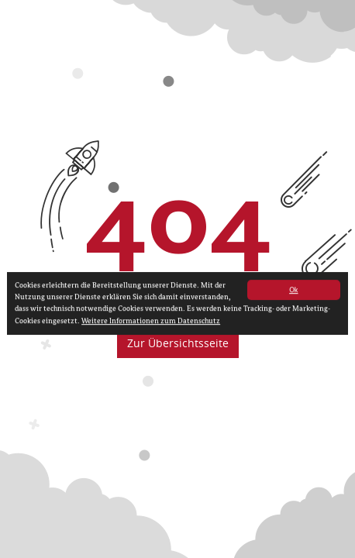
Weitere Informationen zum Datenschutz (150, 322)
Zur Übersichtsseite (178, 343)
